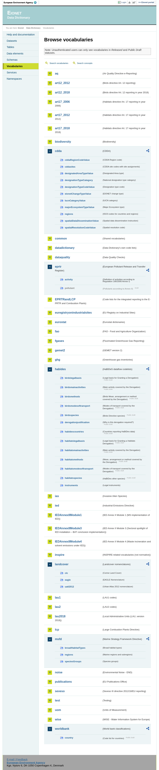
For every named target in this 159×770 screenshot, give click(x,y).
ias (57, 496)
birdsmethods (72, 396)
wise (58, 719)
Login (123, 2)
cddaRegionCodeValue (77, 160)
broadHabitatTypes (75, 647)
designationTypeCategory (79, 180)
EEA (21, 2)
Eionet (21, 28)
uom (58, 709)
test (57, 700)
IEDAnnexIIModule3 (68, 528)
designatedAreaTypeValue (79, 173)
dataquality (62, 257)
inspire (59, 554)
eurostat (60, 322)
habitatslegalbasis (75, 441)
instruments (71, 485)
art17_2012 (62, 115)
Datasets (12, 40)
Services (11, 72)
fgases (59, 340)
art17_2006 (62, 101)
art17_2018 (62, 128)
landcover (61, 564)
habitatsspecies (73, 478)
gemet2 (60, 350)
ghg (57, 359)
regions (69, 214)
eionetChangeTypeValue (78, 193)
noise (58, 672)
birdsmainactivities (75, 387)
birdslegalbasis (73, 378)
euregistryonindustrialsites (73, 312)
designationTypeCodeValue (79, 187)
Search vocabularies (58, 63)
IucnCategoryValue (75, 200)
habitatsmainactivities (77, 450)
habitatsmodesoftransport (79, 468)
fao (57, 331)
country (69, 737)
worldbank (62, 728)
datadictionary (64, 247)
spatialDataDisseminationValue (82, 220)
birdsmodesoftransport (77, 406)
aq (56, 73)
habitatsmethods (74, 459)
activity (69, 279)
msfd (58, 639)
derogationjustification (77, 422)
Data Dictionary (33, 28)
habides (60, 369)
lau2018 (60, 616)
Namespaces (14, 78)
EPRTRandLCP (65, 299)
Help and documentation (21, 34)
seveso (60, 691)
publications (63, 681)
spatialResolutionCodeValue (80, 227)
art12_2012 (62, 82)
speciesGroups (73, 661)
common (61, 238)
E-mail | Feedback (17, 759)
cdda (58, 150)
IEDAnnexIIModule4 (68, 541)
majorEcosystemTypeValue (79, 207)
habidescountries (74, 431)
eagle (68, 579)
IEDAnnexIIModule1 (68, 515)
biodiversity (63, 141)
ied (57, 505)
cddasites (70, 166)
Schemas (12, 59)
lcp (57, 629)
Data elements (15, 53)
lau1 (58, 597)
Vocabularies (15, 66)
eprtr (58, 266)
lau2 (58, 606)
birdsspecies (72, 415)
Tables (10, 47)
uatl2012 (69, 586)
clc (66, 573)
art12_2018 (62, 92)
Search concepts (84, 63)
